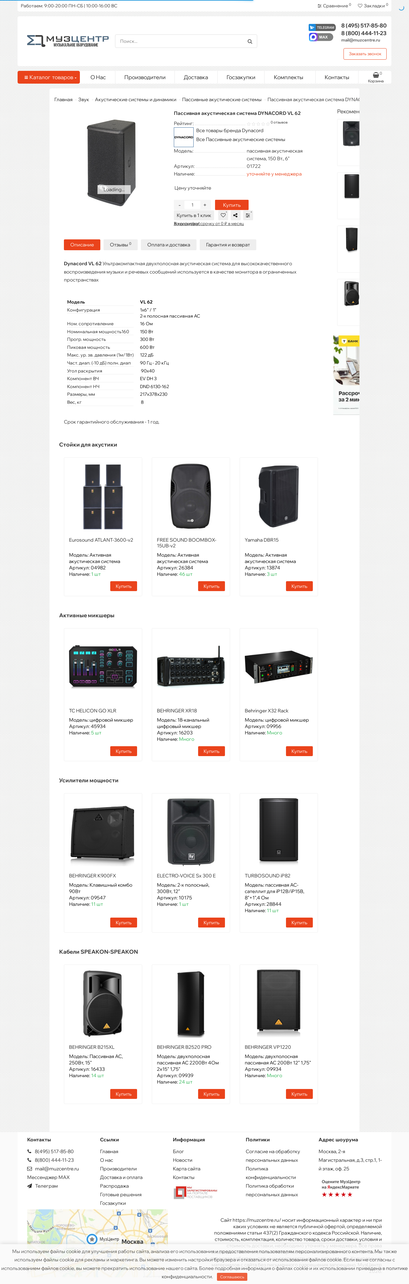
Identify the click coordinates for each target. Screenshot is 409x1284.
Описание (82, 245)
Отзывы (120, 244)
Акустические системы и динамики (135, 99)
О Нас (98, 77)
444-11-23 (364, 33)
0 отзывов (279, 122)
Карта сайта (186, 1169)
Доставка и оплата (121, 1177)
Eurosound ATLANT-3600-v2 (101, 540)
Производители (145, 77)
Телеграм (42, 1186)
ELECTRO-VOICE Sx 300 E (186, 876)
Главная (63, 99)
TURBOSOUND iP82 (267, 876)
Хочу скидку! (186, 223)
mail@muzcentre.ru (360, 39)
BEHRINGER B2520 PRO (184, 1047)
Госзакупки (241, 77)
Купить (232, 205)
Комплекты (292, 75)
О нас (106, 1160)
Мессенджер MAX (48, 1177)
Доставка (196, 77)
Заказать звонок (365, 53)
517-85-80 (364, 25)
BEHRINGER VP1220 (268, 1047)
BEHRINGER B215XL (91, 1047)
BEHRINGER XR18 (177, 711)
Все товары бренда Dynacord (230, 130)
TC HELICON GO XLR (92, 711)
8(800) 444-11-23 (50, 1160)
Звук (83, 99)
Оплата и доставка (168, 245)
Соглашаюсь (232, 1276)
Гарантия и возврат (228, 245)
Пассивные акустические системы (222, 99)
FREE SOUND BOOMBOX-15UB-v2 (186, 543)
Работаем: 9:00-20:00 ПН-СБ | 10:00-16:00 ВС (69, 6)
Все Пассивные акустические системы (240, 139)
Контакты (337, 77)
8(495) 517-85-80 (50, 1151)
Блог (178, 1151)
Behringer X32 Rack (267, 711)
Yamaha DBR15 (262, 540)
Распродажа (114, 1186)
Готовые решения (121, 1194)
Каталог (50, 77)
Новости (182, 1160)
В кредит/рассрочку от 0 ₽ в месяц (209, 223)
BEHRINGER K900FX (92, 876)
